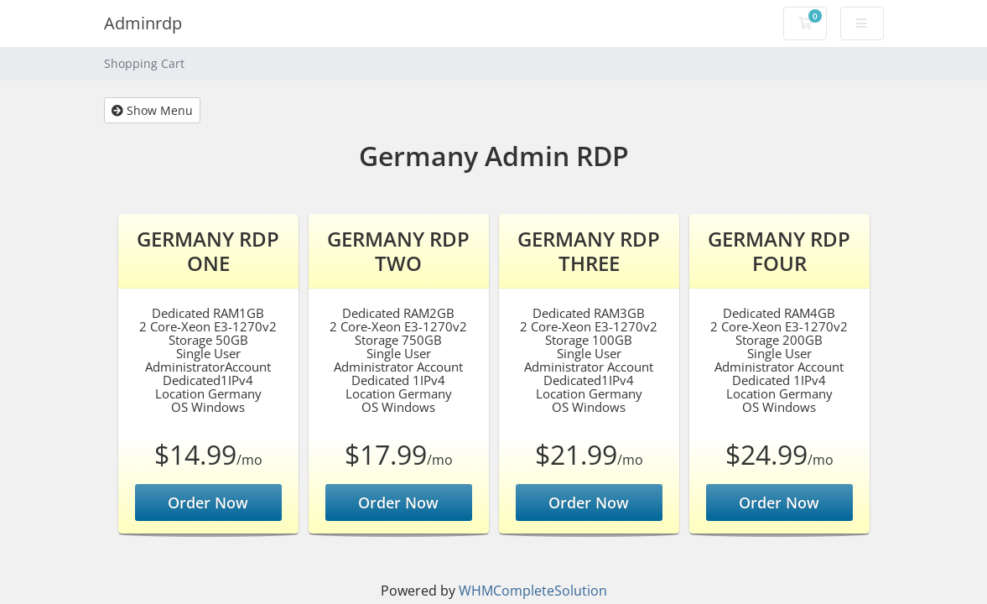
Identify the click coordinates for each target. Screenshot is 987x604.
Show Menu (152, 110)
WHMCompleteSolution (533, 590)
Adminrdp (143, 23)
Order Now (208, 502)
